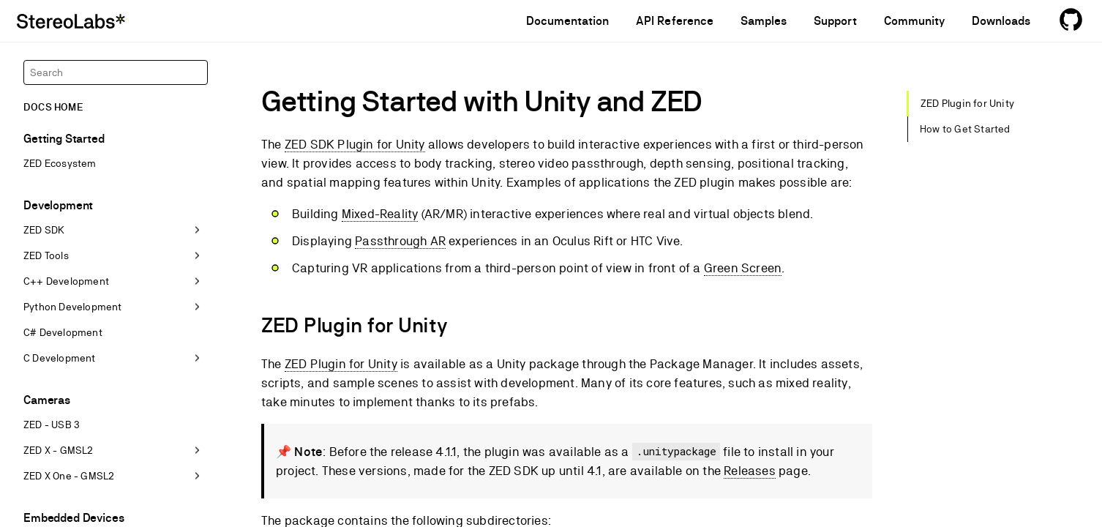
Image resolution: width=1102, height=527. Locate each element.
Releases (750, 470)
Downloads (1001, 21)
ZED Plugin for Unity (341, 363)
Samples (764, 21)
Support (835, 21)
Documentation (568, 21)
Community (914, 21)
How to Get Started (965, 129)
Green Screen (742, 268)
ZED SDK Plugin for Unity (355, 144)
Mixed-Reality (380, 213)
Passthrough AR (400, 240)
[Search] (115, 72)
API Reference (674, 21)
